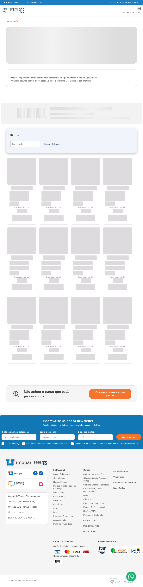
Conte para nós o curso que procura (110, 394)
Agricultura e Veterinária (93, 474)
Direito (86, 495)
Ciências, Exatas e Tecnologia (96, 485)
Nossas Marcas (60, 482)
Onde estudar (59, 496)
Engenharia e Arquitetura (94, 503)
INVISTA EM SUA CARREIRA (124, 2)
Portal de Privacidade (62, 524)
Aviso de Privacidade (128, 444)
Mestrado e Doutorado (93, 515)
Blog (55, 512)
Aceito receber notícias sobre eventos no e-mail (47, 444)
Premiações (58, 492)
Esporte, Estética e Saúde (94, 507)
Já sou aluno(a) (12, 444)
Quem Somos (59, 478)
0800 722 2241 (15, 507)
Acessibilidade (13, 2)
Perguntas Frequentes (63, 516)
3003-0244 (13, 501)
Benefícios (57, 500)
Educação (87, 499)
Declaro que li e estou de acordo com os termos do (106, 444)
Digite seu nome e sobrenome (15, 432)
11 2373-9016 (15, 512)
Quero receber (129, 437)
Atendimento (35, 2)
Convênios (58, 504)
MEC (55, 508)
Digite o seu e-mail (48, 432)
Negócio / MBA (89, 511)
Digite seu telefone (86, 432)
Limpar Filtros (51, 144)
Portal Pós (12, 22)
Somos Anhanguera (62, 474)
